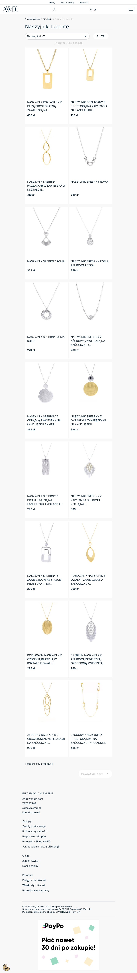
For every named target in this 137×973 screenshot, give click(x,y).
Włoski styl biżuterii (33, 885)
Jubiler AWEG (30, 860)
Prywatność (76, 909)
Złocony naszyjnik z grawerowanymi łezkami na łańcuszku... (46, 739)
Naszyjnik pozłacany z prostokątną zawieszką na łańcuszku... (89, 106)
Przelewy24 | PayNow (68, 912)
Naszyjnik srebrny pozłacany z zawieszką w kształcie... (46, 185)
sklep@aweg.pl (31, 807)
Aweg (52, 2)
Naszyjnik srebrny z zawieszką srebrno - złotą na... (86, 500)
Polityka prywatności (34, 831)
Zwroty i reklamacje (34, 826)
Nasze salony (67, 2)
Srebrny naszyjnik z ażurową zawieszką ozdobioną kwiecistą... (88, 659)
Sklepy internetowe (62, 906)
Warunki (87, 909)
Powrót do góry (95, 774)
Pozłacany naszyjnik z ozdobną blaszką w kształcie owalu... (44, 659)
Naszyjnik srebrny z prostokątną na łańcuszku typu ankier (45, 500)
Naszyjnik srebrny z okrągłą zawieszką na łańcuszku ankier (44, 420)
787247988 (29, 803)
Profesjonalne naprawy (35, 890)
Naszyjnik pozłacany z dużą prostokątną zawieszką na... (44, 106)
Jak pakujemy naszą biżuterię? (40, 846)
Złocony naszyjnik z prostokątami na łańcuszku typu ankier (88, 739)
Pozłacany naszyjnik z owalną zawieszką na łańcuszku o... (88, 579)
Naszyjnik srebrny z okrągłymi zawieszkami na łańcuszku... (88, 420)
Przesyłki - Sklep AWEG (36, 841)
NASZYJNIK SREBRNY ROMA (89, 181)
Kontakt (84, 2)
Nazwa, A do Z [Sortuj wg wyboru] (57, 36)
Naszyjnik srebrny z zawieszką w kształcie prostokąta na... (44, 579)
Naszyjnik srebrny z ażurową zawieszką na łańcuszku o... (88, 341)
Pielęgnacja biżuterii (34, 880)
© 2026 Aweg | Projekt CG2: (47, 906)
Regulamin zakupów (34, 836)
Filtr (101, 36)
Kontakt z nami (31, 812)
